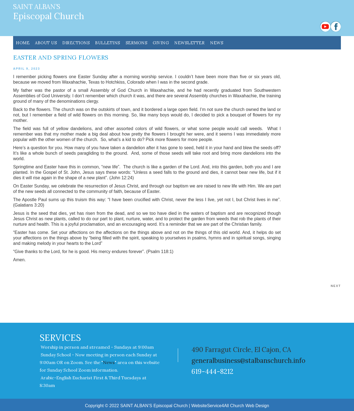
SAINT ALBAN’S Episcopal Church (154, 405)
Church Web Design (249, 405)
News (216, 42)
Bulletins (107, 42)
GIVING (161, 42)
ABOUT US (46, 42)
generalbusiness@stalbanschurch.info (248, 360)
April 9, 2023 (26, 68)
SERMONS (137, 42)
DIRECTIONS (76, 42)
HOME (23, 42)
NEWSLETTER (189, 42)
